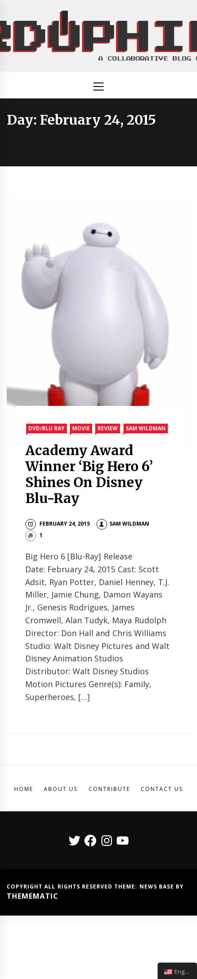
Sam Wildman (146, 428)
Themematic (32, 896)
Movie (81, 428)
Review (107, 428)
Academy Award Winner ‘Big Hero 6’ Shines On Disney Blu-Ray (89, 474)
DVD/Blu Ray (46, 428)
